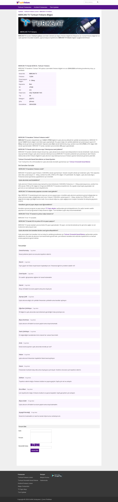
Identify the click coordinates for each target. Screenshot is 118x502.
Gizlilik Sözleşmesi (35, 499)
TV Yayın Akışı (22, 489)
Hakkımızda (44, 480)
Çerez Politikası (47, 499)
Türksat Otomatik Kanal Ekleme (79, 162)
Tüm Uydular (54, 7)
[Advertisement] (59, 51)
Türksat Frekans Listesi (25, 477)
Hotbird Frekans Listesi (25, 483)
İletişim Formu (44, 477)
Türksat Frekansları (24, 7)
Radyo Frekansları (23, 486)
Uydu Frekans (23, 2)
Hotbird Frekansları (40, 7)
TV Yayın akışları (51, 208)
